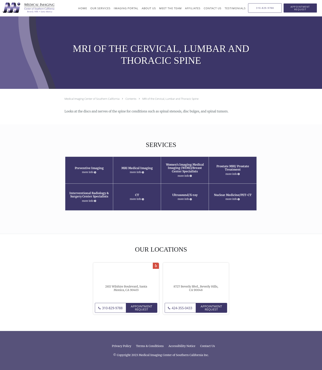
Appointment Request (141, 307)
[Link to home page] (27, 8)
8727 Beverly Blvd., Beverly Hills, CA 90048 (196, 288)
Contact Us (207, 346)
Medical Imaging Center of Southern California (92, 99)
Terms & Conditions (150, 346)
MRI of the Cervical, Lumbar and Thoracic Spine (170, 99)
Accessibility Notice (181, 346)
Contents (131, 99)
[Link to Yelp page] (156, 266)
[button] (300, 8)
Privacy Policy (121, 346)
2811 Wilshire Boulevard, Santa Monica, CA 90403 (126, 288)
